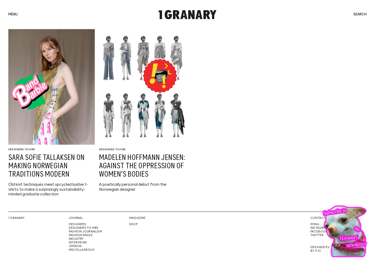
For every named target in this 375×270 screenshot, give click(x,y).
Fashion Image (81, 235)
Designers (77, 224)
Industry (76, 239)
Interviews (78, 242)
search (360, 14)
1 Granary (16, 218)
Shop (133, 224)
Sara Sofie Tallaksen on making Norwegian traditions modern (46, 166)
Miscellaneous (82, 249)
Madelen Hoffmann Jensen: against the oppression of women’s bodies (142, 166)
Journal (76, 218)
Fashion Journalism (85, 231)
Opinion (75, 246)
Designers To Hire (21, 149)
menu (13, 14)
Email (315, 224)
